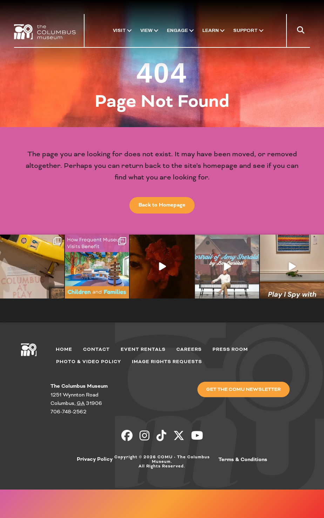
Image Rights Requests (167, 362)
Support (245, 30)
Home (64, 349)
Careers (189, 349)
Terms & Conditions (242, 459)
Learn (210, 30)
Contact (96, 349)
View (146, 30)
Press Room (230, 349)
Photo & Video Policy (88, 362)
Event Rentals (143, 349)
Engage (177, 30)
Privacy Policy (95, 459)
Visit (119, 30)
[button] (302, 31)
